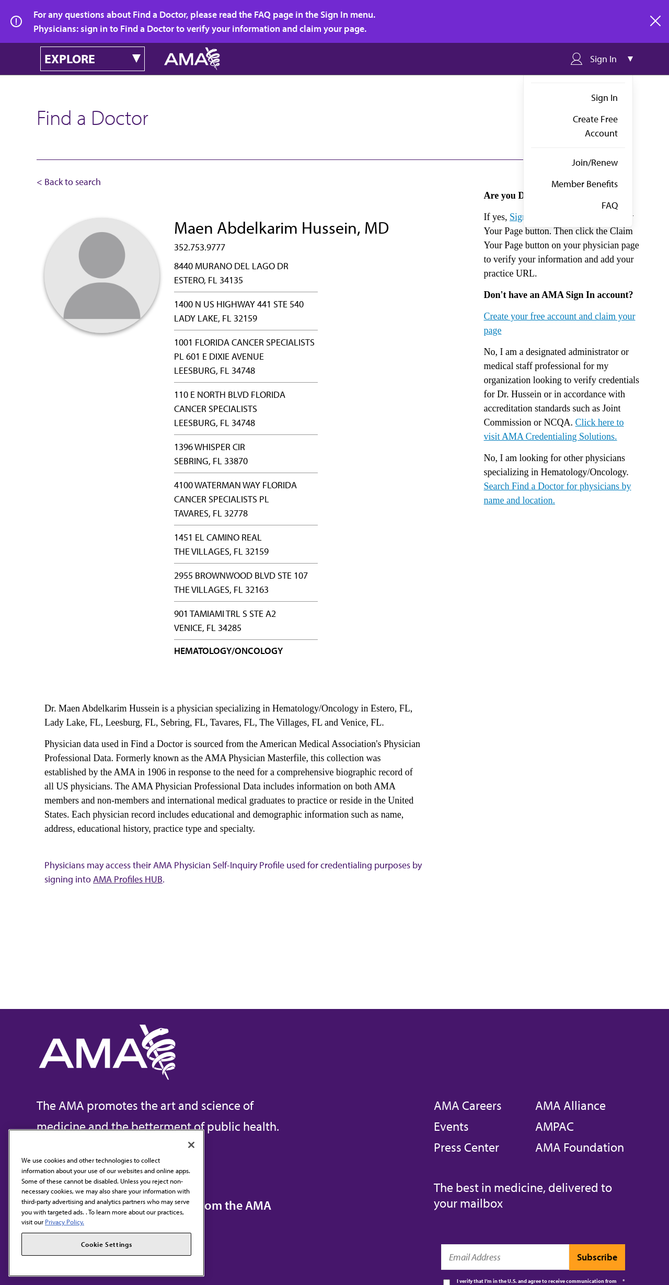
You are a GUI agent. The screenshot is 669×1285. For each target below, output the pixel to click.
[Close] (191, 1144)
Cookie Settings (106, 1244)
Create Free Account (595, 126)
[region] (106, 1203)
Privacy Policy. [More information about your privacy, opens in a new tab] (64, 1222)
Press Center (466, 1147)
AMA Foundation (579, 1147)
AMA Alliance (570, 1105)
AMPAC (554, 1126)
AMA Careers (468, 1105)
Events (451, 1126)
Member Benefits (584, 184)
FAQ (610, 205)
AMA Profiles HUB (128, 879)
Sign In (604, 97)
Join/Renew (595, 162)
